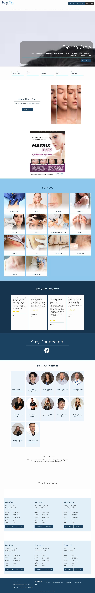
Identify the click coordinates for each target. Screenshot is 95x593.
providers (27, 9)
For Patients (52, 9)
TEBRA (53, 591)
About (20, 9)
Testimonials (43, 9)
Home (14, 9)
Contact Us (78, 582)
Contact (61, 9)
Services (34, 9)
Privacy (48, 582)
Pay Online (68, 9)
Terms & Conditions (58, 582)
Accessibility (69, 582)
